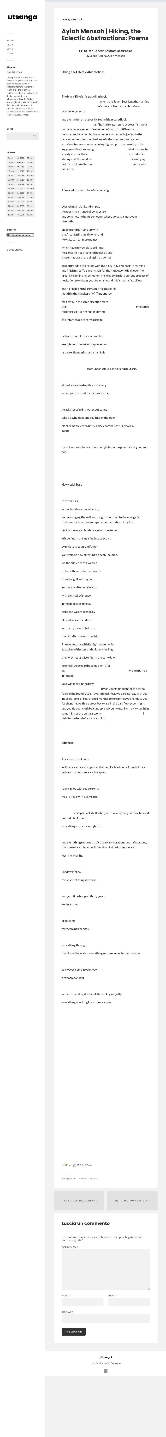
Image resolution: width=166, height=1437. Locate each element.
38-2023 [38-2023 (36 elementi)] (20, 210)
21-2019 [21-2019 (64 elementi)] (30, 184)
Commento (70, 1247)
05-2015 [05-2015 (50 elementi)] (20, 162)
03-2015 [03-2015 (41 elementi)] (30, 158)
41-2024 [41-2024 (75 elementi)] (20, 215)
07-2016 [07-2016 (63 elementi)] (11, 167)
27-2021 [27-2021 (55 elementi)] (30, 193)
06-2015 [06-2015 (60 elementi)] (30, 162)
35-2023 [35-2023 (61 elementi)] (20, 206)
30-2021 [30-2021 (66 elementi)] (30, 197)
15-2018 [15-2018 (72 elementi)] (30, 175)
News (9, 49)
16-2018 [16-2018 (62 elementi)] (11, 180)
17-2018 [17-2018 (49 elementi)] (20, 180)
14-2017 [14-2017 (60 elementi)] (20, 175)
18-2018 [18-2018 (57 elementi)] (30, 180)
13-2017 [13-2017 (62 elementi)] (11, 175)
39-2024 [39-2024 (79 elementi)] (30, 210)
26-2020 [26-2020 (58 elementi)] (20, 193)
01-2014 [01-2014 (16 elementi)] (11, 158)
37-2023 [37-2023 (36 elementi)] (11, 210)
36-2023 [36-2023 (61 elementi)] (30, 206)
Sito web (67, 1312)
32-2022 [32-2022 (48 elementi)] (20, 202)
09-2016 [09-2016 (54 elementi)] (30, 167)
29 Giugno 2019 (68, 1178)
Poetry (83, 1178)
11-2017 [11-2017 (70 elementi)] (20, 171)
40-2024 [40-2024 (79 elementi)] (11, 215)
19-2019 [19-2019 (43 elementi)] (11, 184)
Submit (10, 53)
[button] (105, 1371)
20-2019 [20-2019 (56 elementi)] (20, 184)
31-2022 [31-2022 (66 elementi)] (11, 202)
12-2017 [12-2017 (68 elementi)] (30, 171)
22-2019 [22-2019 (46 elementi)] (11, 188)
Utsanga (18, 249)
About (10, 40)
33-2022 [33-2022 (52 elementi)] (30, 202)
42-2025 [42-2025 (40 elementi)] (30, 215)
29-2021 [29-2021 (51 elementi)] (20, 197)
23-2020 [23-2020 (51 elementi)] (20, 188)
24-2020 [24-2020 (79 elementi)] (30, 188)
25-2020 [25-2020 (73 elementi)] (11, 193)
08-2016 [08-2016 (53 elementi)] (20, 167)
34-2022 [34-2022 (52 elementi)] (11, 206)
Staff (9, 45)
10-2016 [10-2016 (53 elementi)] (11, 171)
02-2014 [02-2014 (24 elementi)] (20, 158)
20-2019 (94, 1178)
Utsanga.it (106, 1357)
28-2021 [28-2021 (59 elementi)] (11, 197)
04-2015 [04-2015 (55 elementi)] (11, 162)
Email (112, 1296)
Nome (66, 1296)
